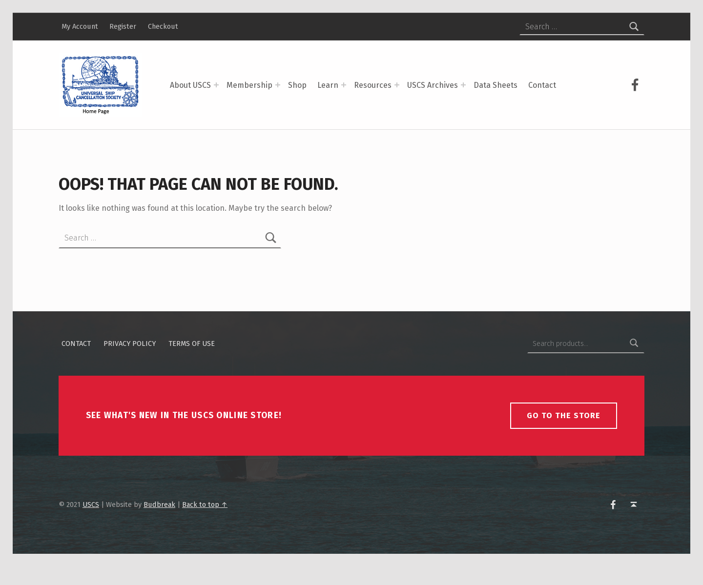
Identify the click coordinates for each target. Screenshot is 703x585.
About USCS (190, 85)
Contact (542, 85)
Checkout (163, 26)
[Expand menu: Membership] (277, 84)
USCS (91, 523)
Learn (327, 85)
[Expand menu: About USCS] (216, 84)
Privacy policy (129, 362)
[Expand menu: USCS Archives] (463, 84)
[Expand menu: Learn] (343, 84)
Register (122, 26)
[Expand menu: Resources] (396, 84)
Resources (373, 85)
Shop (297, 85)
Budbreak (159, 523)
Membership (249, 85)
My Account (80, 26)
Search (634, 362)
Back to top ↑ (204, 523)
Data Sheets (495, 85)
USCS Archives (432, 85)
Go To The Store (563, 434)
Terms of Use (191, 362)
